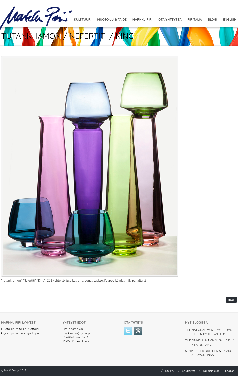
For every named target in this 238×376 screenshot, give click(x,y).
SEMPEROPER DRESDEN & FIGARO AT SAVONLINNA (208, 353)
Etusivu (169, 371)
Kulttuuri (82, 19)
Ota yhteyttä (170, 19)
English (229, 371)
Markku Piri (142, 19)
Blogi (212, 19)
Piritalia (194, 19)
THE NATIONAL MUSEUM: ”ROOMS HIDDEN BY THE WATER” (208, 332)
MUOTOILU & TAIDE (112, 19)
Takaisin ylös (211, 371)
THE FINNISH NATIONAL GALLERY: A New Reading (209, 342)
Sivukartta (189, 371)
